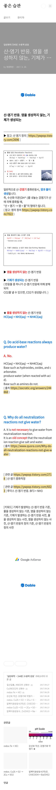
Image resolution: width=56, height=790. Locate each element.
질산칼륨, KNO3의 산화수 (18, 684)
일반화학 (11, 676)
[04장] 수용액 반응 (25, 676)
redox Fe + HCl (14, 692)
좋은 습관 (12, 6)
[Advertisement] (28, 559)
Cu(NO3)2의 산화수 (15, 688)
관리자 (20, 17)
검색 (43, 6)
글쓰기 (7, 17)
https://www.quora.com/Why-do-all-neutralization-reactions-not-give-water (28, 450)
